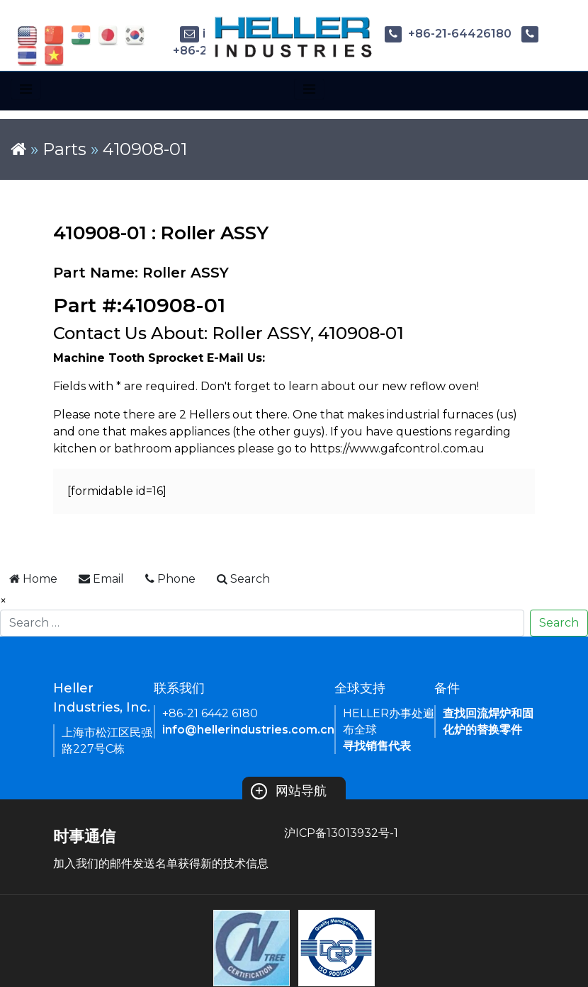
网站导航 (289, 791)
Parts (64, 149)
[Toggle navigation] (26, 89)
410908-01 (145, 149)
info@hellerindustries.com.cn (248, 729)
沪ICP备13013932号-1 (341, 833)
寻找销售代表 (377, 746)
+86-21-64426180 (448, 33)
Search (559, 622)
